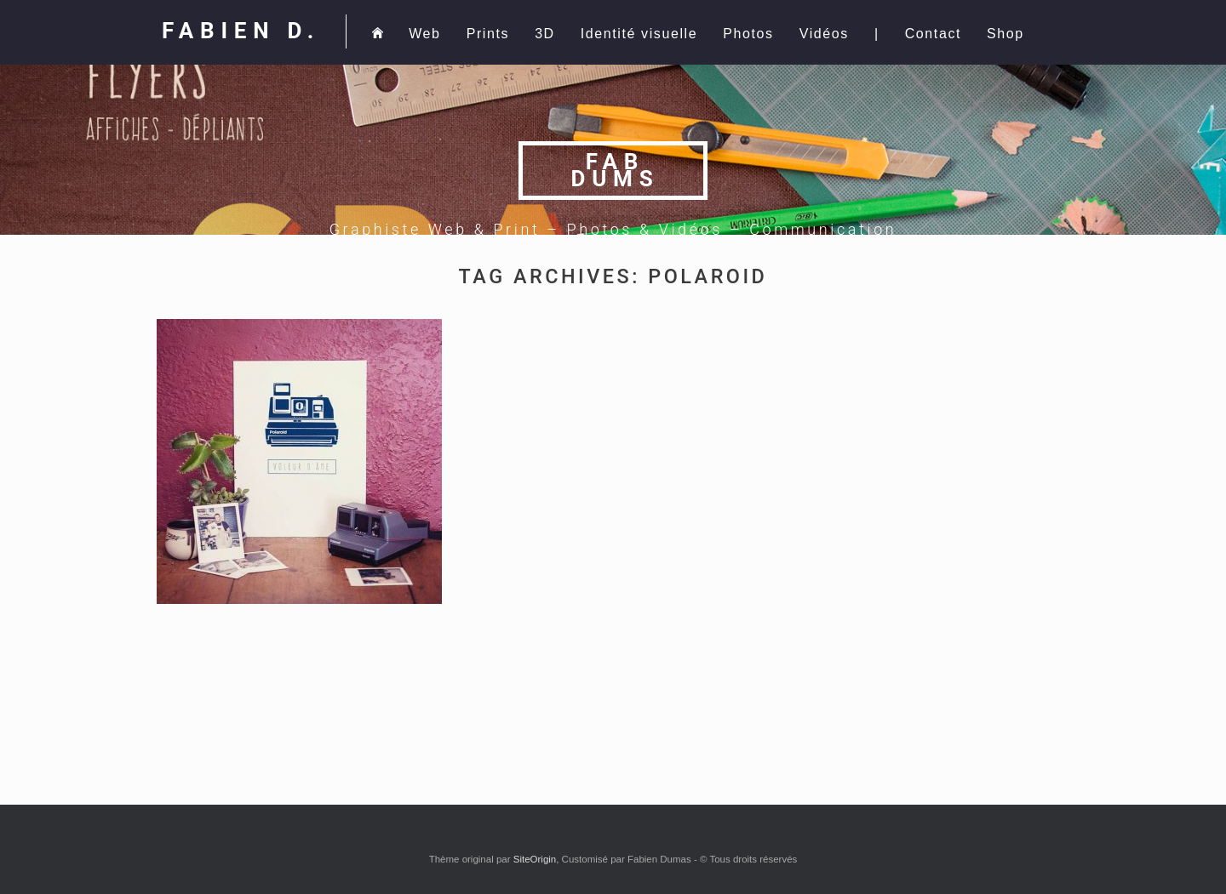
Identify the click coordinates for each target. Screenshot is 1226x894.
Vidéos (824, 33)
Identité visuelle (639, 33)
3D (545, 33)
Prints (488, 33)
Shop (1005, 33)
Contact (933, 33)
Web (424, 33)
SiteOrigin (535, 859)
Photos (748, 33)
